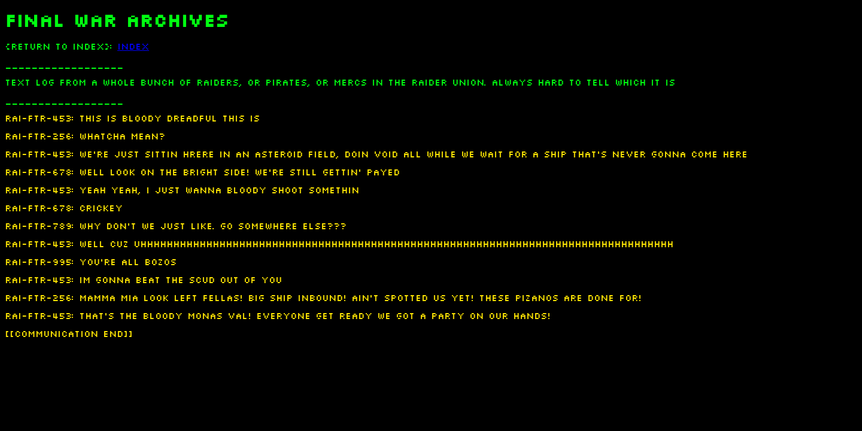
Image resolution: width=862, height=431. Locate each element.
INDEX (133, 47)
